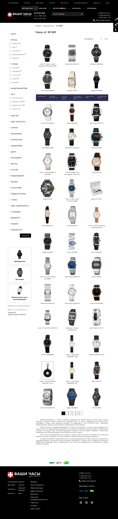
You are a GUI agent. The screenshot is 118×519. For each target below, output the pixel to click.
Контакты (64, 3)
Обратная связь (36, 488)
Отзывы (33, 506)
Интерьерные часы (59, 8)
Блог (108, 3)
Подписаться (12, 312)
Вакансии (34, 494)
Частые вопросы (37, 485)
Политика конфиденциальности (39, 498)
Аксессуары (76, 8)
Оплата (52, 3)
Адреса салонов (36, 491)
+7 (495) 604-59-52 (104, 15)
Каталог (27, 3)
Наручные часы (27, 8)
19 (77, 413)
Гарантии (34, 502)
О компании (13, 3)
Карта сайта (35, 509)
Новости (96, 3)
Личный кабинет (81, 3)
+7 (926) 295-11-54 (104, 18)
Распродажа (91, 8)
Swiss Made (43, 8)
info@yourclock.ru (104, 13)
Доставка (39, 3)
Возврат (33, 482)
